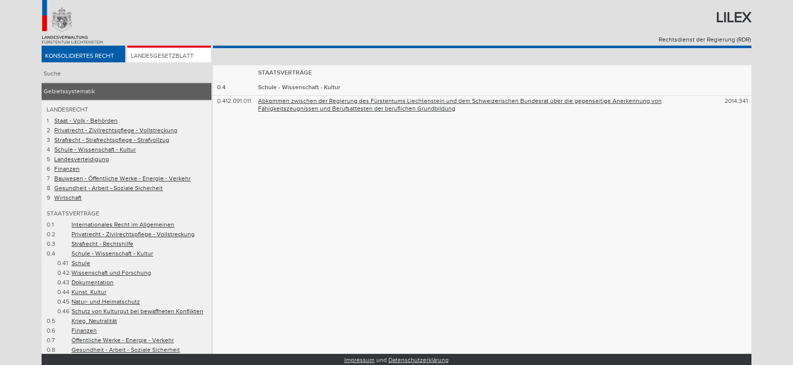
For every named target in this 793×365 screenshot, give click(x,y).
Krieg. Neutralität (94, 321)
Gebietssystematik (69, 91)
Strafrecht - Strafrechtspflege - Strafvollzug (111, 140)
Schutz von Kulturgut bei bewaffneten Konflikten (137, 311)
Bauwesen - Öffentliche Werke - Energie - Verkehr (122, 178)
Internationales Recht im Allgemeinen (122, 225)
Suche (52, 74)
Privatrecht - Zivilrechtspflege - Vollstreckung (115, 130)
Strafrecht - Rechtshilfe (102, 244)
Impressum (359, 360)
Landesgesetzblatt (162, 56)
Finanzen (67, 169)
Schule (80, 263)
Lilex (733, 18)
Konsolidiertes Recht (79, 56)
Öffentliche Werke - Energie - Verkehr (122, 340)
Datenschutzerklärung (418, 360)
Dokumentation (92, 282)
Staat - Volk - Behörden (86, 121)
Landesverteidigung (81, 159)
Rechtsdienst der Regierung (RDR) (705, 40)
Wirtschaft (68, 198)
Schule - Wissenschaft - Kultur (95, 150)
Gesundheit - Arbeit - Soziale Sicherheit (108, 188)
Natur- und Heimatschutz (105, 302)
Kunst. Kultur (88, 292)
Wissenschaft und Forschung (111, 273)
